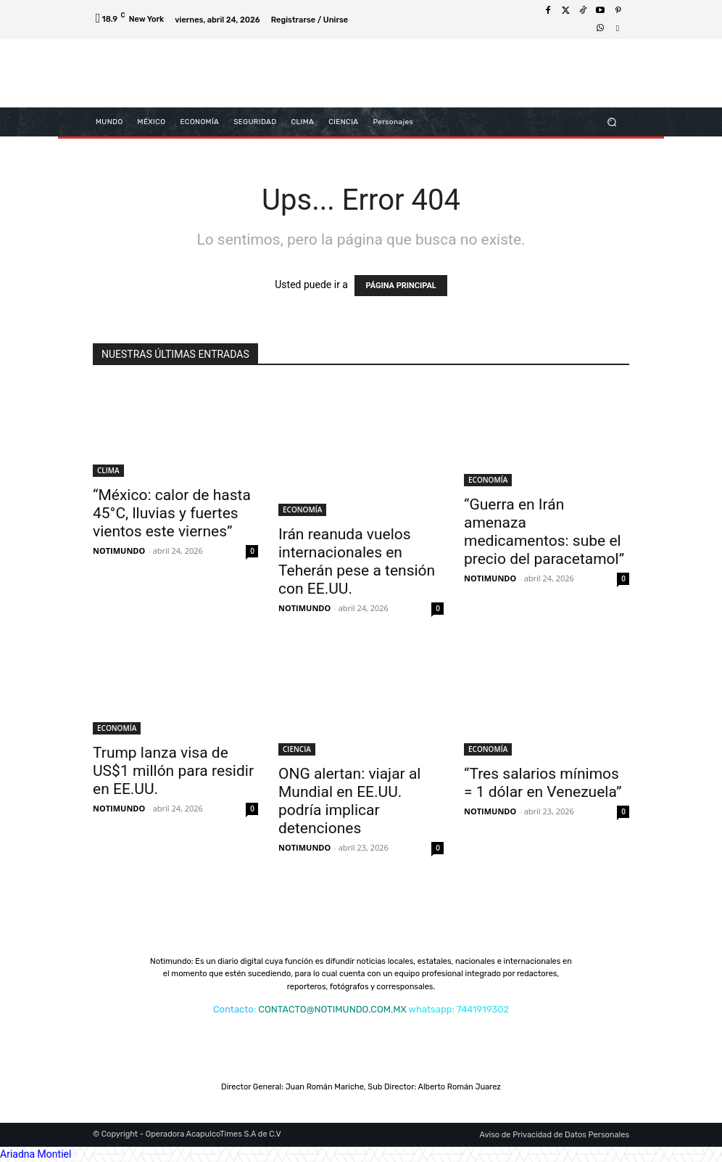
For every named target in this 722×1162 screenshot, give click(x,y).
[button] (612, 121)
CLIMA (108, 470)
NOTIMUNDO (119, 550)
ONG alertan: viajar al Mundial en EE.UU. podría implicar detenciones (349, 801)
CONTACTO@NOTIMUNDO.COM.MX (332, 1009)
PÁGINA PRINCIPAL (400, 285)
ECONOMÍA (302, 509)
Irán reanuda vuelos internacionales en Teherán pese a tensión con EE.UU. (356, 561)
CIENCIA (297, 749)
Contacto (233, 1009)
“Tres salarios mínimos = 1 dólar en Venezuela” (543, 783)
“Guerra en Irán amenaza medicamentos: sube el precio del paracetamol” (544, 532)
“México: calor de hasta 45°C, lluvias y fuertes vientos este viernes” (172, 513)
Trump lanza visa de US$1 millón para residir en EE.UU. (173, 771)
